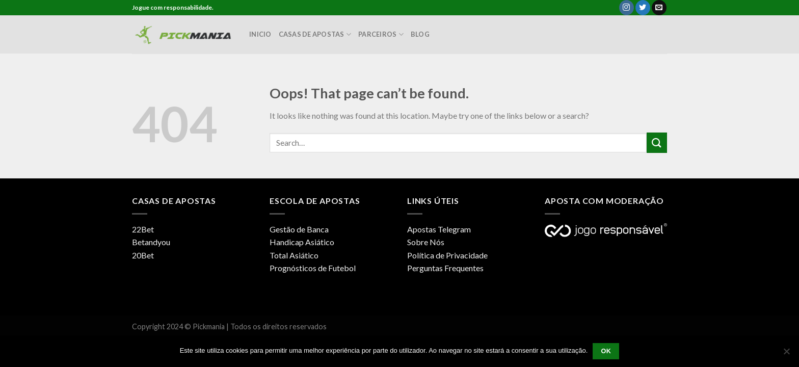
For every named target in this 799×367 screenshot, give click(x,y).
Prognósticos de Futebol (313, 268)
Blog (420, 34)
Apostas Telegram (439, 229)
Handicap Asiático (302, 242)
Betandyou (151, 242)
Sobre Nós (425, 242)
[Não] (786, 354)
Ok (606, 351)
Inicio (260, 34)
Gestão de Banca (299, 229)
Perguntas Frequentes (445, 268)
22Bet (143, 229)
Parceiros (381, 34)
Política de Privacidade (447, 255)
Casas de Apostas (315, 34)
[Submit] (657, 142)
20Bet (143, 255)
